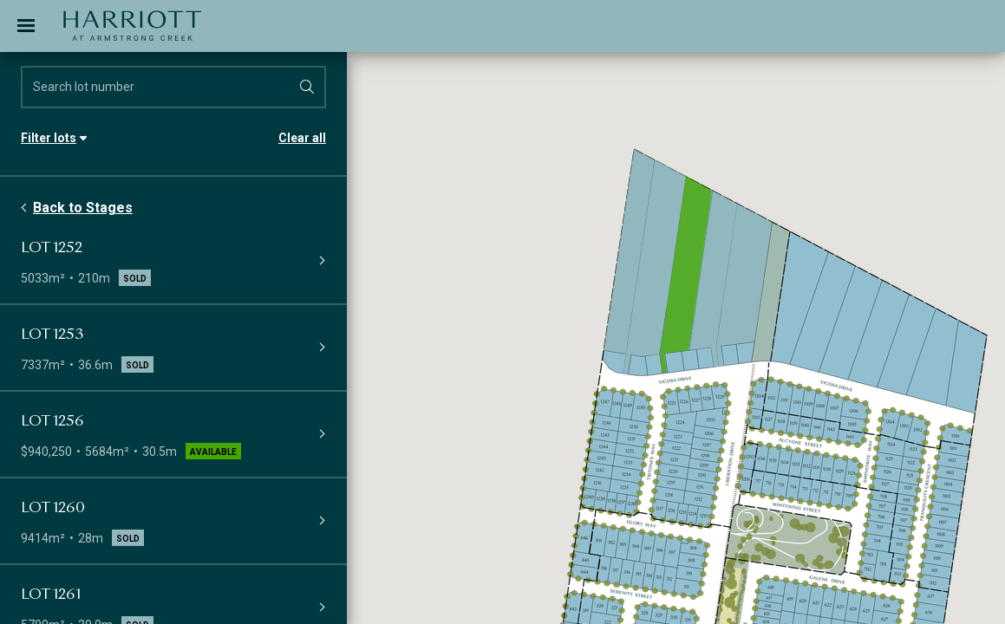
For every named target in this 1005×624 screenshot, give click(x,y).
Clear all (302, 138)
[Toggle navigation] (26, 26)
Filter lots (48, 138)
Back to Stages (83, 207)
